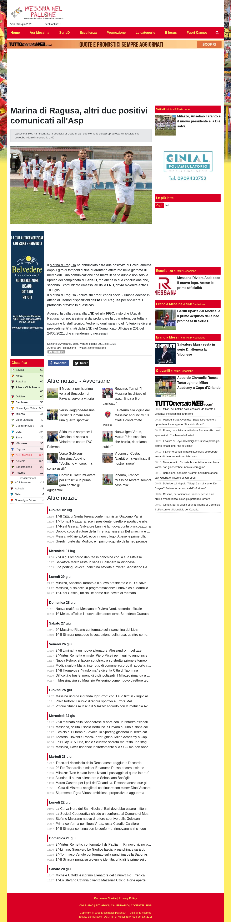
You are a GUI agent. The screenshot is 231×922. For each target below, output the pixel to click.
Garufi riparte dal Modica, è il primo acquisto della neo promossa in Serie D (111, 541)
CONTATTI (137, 905)
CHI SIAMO (86, 905)
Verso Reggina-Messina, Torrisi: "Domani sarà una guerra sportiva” (77, 415)
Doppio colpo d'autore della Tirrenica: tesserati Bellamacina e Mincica (107, 531)
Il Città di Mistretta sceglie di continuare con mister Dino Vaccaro (103, 788)
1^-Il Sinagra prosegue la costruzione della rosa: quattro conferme (104, 634)
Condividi (58, 363)
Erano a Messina (169, 304)
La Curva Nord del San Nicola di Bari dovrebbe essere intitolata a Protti (108, 808)
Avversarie (64, 343)
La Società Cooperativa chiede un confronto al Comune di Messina (105, 813)
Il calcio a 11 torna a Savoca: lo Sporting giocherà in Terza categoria (106, 732)
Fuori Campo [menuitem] (197, 32)
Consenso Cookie (105, 898)
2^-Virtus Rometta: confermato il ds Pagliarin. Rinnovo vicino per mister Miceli (113, 844)
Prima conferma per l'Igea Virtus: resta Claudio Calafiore (97, 823)
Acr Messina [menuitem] (39, 32)
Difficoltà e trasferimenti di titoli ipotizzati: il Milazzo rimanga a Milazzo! (107, 675)
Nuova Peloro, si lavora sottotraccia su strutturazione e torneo (101, 660)
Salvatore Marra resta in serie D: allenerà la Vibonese (95, 562)
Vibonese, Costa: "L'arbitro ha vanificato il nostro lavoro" (132, 458)
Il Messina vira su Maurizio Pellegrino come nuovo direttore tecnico (105, 680)
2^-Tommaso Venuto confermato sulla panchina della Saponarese (104, 854)
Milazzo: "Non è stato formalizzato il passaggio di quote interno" (103, 773)
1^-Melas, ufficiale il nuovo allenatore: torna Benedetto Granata (102, 614)
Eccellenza (164, 270)
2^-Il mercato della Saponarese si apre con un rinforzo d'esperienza (105, 722)
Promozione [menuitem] (116, 32)
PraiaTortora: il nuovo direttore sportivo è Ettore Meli (94, 701)
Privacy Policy (128, 898)
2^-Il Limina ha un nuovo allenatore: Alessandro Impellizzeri (99, 650)
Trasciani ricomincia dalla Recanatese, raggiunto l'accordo (98, 763)
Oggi (159, 205)
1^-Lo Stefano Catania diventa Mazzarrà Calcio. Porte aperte (101, 880)
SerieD (161, 109)
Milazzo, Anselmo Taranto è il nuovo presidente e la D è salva (101, 583)
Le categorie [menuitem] (145, 32)
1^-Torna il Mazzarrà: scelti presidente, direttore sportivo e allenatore (106, 521)
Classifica (19, 363)
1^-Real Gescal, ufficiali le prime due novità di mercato (96, 593)
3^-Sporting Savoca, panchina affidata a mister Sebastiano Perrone (105, 567)
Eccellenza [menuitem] (88, 32)
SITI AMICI (102, 905)
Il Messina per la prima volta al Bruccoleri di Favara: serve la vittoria (76, 393)
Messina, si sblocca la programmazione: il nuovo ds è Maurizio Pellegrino (110, 588)
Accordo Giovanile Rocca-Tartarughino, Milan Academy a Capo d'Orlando (109, 737)
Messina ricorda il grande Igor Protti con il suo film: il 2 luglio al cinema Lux (111, 696)
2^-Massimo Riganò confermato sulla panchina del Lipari (97, 629)
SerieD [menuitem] (64, 32)
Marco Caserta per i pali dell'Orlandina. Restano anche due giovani (105, 783)
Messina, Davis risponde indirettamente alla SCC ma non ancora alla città (110, 747)
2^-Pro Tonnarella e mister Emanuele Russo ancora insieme (100, 768)
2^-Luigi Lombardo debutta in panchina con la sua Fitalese (99, 557)
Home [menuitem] (15, 32)
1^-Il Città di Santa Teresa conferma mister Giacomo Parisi (99, 516)
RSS (148, 905)
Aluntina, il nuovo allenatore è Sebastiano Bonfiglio (92, 778)
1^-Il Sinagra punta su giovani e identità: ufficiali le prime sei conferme (107, 859)
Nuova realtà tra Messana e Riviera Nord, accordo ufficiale (99, 609)
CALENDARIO (120, 905)
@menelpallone (96, 347)
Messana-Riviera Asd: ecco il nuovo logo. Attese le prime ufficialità (104, 536)
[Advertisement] (187, 238)
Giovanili (163, 370)
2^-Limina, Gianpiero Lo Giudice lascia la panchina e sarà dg (100, 849)
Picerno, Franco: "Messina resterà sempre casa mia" (133, 480)
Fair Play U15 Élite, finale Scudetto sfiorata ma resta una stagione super (109, 742)
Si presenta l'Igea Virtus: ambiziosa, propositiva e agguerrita (100, 793)
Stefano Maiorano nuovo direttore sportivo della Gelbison (98, 818)
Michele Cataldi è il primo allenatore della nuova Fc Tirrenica (100, 875)
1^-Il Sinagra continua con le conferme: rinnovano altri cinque (101, 828)
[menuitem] (217, 32)
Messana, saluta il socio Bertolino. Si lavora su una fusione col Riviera (107, 727)
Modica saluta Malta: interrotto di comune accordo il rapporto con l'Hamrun (111, 665)
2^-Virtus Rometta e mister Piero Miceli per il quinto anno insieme (104, 655)
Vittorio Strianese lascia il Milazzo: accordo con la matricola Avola (104, 706)
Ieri (167, 205)
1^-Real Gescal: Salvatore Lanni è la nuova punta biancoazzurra (103, 526)
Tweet (81, 363)
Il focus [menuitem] (171, 32)
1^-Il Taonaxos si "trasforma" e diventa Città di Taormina (97, 670)
